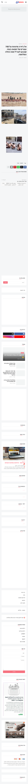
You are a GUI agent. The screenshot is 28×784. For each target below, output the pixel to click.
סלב (24, 595)
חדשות (20, 44)
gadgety (23, 634)
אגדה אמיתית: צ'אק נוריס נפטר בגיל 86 (9, 364)
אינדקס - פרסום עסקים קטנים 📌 (15, 463)
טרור (18, 163)
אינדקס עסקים (21, 598)
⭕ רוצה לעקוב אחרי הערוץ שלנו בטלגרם (16, 617)
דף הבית (25, 44)
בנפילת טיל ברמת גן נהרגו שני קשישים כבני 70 (9, 380)
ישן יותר (4, 180)
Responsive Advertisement (14, 9)
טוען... (23, 479)
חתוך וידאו (22, 603)
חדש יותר (24, 180)
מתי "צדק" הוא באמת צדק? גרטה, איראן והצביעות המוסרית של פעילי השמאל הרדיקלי (9, 373)
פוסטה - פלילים (21, 610)
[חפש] (16, 282)
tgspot (23, 639)
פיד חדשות (22, 290)
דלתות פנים (22, 628)
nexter (23, 636)
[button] (26, 2)
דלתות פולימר (22, 631)
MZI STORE (22, 641)
